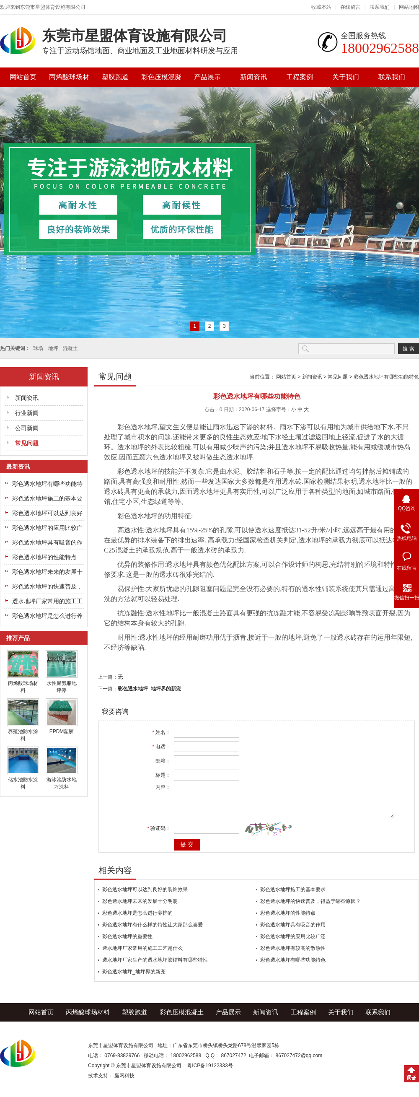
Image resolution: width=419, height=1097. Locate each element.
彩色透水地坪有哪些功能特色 (386, 377)
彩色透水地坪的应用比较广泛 (293, 943)
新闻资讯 (253, 76)
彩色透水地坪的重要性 (127, 943)
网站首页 (23, 76)
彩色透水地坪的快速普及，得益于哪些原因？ (310, 907)
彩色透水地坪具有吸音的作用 (293, 931)
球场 (38, 348)
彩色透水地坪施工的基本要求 (293, 896)
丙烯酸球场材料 (69, 80)
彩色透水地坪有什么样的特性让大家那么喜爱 (152, 931)
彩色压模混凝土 (161, 80)
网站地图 (409, 7)
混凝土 (70, 348)
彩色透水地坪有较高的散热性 (293, 954)
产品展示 (207, 76)
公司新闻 (27, 428)
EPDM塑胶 (61, 731)
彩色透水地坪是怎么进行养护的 (137, 919)
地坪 (53, 348)
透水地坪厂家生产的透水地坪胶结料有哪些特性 (155, 966)
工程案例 (299, 76)
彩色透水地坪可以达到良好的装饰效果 (145, 896)
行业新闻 (27, 413)
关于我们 (345, 76)
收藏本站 (321, 7)
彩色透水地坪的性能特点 (44, 557)
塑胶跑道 (115, 76)
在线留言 (350, 7)
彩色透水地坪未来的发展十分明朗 (140, 907)
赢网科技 (124, 1082)
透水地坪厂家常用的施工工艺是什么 (142, 954)
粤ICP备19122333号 (210, 1072)
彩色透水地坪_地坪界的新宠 (149, 689)
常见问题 (27, 443)
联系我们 (380, 7)
